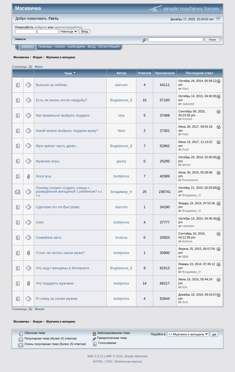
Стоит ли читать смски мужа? (60, 253)
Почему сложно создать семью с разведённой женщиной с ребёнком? (66, 190)
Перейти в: (158, 334)
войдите (41, 27)
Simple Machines (136, 356)
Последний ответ (199, 73)
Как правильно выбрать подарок (63, 115)
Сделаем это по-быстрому (58, 207)
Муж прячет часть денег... (57, 146)
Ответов (144, 73)
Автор (121, 73)
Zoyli (185, 149)
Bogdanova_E (121, 100)
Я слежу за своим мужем (56, 298)
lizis (184, 287)
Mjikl (185, 256)
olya (121, 115)
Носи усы (43, 176)
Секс (40, 222)
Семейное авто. (49, 237)
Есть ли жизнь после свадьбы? (61, 100)
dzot (185, 302)
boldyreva (121, 176)
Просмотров (165, 73)
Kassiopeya (190, 180)
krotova (187, 118)
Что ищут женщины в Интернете (63, 268)
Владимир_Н (121, 192)
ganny (121, 161)
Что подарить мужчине (55, 283)
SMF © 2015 (114, 356)
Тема (70, 73)
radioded (188, 103)
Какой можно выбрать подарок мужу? (67, 131)
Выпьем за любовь (51, 85)
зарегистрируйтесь (68, 27)
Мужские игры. (48, 161)
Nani (185, 88)
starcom (121, 85)
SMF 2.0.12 (95, 356)
